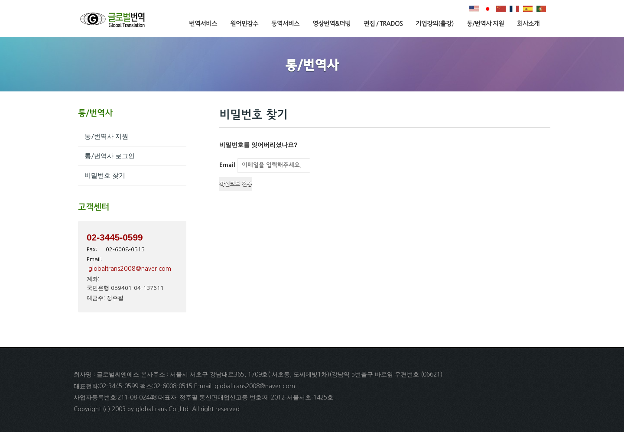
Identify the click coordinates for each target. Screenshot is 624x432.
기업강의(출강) (435, 23)
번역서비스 (203, 23)
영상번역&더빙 (331, 23)
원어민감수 (244, 23)
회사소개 (528, 23)
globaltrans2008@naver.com (129, 269)
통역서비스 (285, 23)
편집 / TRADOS (383, 23)
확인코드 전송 (235, 184)
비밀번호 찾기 (104, 175)
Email (227, 165)
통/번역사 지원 (485, 23)
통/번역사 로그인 (109, 156)
